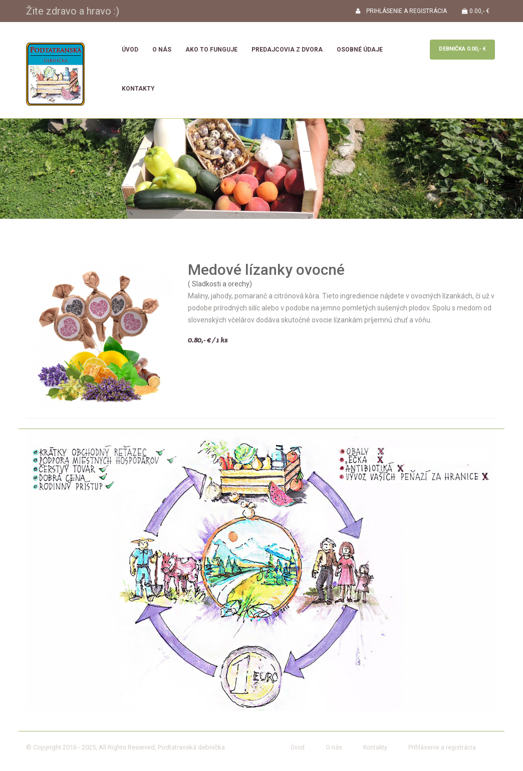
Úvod (130, 49)
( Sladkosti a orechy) (220, 284)
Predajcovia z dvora (287, 49)
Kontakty (138, 88)
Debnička (462, 49)
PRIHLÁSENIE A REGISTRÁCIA (401, 11)
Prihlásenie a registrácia (442, 747)
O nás (161, 49)
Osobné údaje (360, 49)
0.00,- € (475, 11)
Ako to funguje (211, 49)
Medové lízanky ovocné (266, 269)
